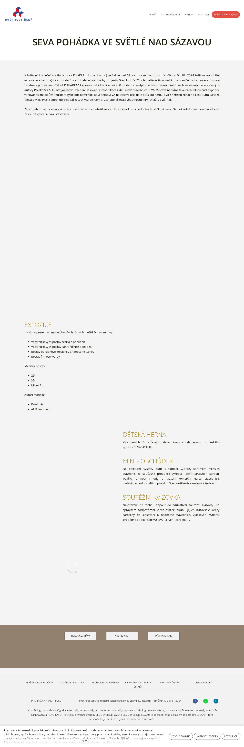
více (85, 741)
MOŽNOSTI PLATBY (74, 682)
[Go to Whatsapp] (202, 701)
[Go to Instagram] (212, 701)
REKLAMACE (200, 682)
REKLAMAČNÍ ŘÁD (168, 682)
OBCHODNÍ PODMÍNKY (105, 682)
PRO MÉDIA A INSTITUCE (49, 700)
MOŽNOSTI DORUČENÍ (42, 682)
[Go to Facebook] (192, 701)
